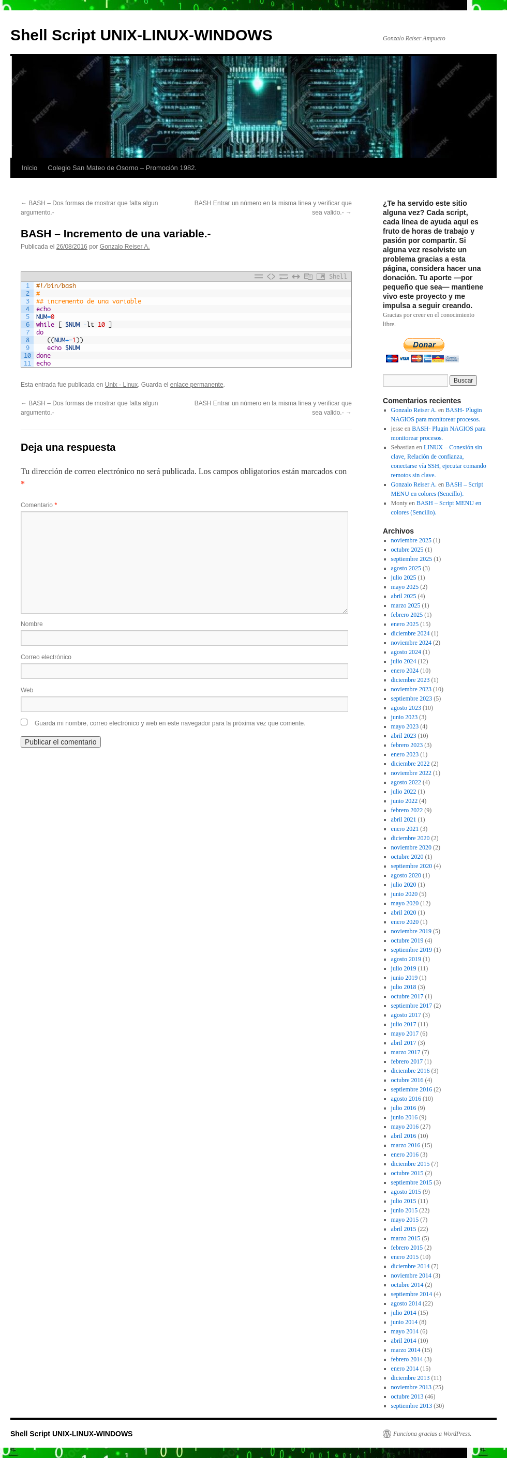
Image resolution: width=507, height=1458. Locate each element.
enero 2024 (405, 670)
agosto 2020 (406, 875)
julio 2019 (403, 968)
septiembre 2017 (412, 1005)
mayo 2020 (405, 903)
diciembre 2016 (410, 1070)
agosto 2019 (406, 959)
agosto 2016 (406, 1098)
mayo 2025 (405, 586)
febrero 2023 (407, 745)
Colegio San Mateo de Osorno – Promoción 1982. (122, 168)
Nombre (32, 624)
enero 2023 (405, 754)
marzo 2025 (406, 605)
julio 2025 (403, 577)
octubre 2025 (407, 549)
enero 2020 (405, 921)
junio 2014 (404, 1322)
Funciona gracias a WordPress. (432, 1433)
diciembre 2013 (410, 1377)
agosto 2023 (406, 707)
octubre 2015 (407, 1173)
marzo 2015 (406, 1238)
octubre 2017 (407, 996)
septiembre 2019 (412, 949)
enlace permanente (196, 384)
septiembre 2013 (412, 1405)
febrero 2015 (407, 1247)
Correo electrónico (46, 657)
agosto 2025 (406, 568)
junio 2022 (404, 800)
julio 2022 (403, 791)
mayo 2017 (405, 1033)
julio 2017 (403, 1024)
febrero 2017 (407, 1061)
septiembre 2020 (412, 866)
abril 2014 (403, 1340)
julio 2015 (403, 1201)
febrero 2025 (407, 614)
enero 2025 (405, 624)
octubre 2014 (407, 1284)
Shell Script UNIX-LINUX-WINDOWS (141, 34)
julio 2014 (403, 1312)
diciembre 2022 (410, 763)
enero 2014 (405, 1368)
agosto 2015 (406, 1191)
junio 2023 (404, 717)
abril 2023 (403, 735)
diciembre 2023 (410, 680)
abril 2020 (403, 912)
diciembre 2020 (410, 838)
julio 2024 (403, 661)
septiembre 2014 (412, 1294)
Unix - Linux (121, 384)
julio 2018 (403, 987)
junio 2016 (404, 1117)
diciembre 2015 (410, 1163)
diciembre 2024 (410, 633)
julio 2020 (403, 884)
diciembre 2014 (410, 1266)
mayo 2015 (405, 1219)
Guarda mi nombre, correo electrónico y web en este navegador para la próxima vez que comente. (170, 723)
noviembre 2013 (411, 1387)
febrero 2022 (407, 810)
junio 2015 (404, 1210)
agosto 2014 (406, 1303)
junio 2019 (404, 977)
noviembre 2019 (411, 931)
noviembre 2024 (411, 642)
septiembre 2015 (412, 1182)
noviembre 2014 (411, 1275)
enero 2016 (405, 1154)
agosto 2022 (406, 782)
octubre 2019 (407, 940)
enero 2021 (405, 828)
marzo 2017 (406, 1052)
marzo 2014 (406, 1350)
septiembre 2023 (412, 698)
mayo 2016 (405, 1126)
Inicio (29, 168)
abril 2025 (403, 596)
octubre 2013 (407, 1396)
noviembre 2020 (411, 847)
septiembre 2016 (412, 1089)
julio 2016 (403, 1108)
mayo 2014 (405, 1331)
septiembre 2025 (412, 559)
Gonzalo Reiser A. (125, 246)
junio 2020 (404, 894)
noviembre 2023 (411, 689)
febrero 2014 (407, 1359)
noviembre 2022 (411, 773)
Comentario (39, 505)
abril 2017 (403, 1042)
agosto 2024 (406, 652)
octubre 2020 (407, 856)
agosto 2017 (406, 1015)
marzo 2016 (406, 1145)
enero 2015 (405, 1256)
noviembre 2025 (411, 540)
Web (27, 690)
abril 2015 (403, 1229)
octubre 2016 (407, 1080)
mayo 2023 (405, 726)
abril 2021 (403, 819)
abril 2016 (403, 1136)
